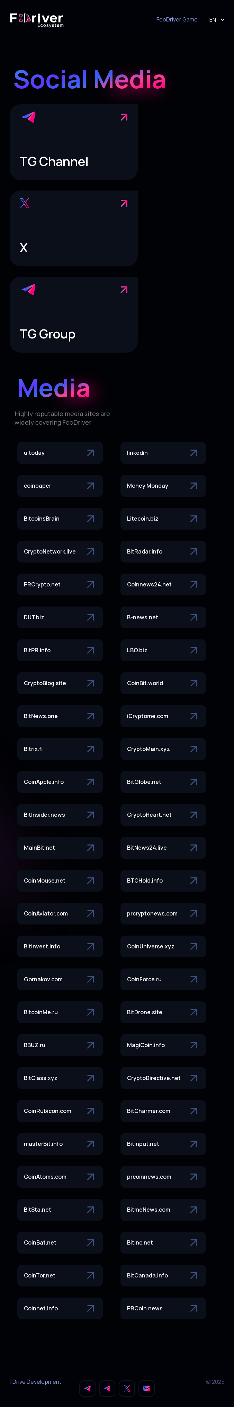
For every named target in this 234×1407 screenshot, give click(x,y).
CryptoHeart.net (163, 815)
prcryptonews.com (163, 914)
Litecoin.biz (163, 519)
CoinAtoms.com (60, 1177)
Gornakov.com (60, 979)
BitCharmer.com (163, 1111)
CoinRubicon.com (60, 1111)
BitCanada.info (163, 1276)
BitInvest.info (60, 947)
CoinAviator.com (60, 914)
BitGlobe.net (163, 782)
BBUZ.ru (60, 1045)
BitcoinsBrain (60, 519)
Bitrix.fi (60, 749)
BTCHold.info (163, 881)
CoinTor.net (60, 1276)
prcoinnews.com (163, 1177)
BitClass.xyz (60, 1078)
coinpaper (60, 486)
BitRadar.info (163, 552)
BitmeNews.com (163, 1210)
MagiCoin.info (163, 1045)
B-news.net (163, 617)
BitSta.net (60, 1210)
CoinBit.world (163, 683)
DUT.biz (60, 617)
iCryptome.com (163, 716)
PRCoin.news (163, 1309)
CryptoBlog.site (60, 683)
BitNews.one (60, 716)
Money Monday (163, 486)
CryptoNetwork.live (60, 552)
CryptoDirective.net (163, 1078)
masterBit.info (60, 1144)
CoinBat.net (60, 1243)
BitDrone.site (163, 1012)
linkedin (163, 453)
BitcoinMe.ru (60, 1012)
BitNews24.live (163, 848)
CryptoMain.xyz (163, 749)
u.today (60, 453)
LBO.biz (163, 650)
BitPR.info (60, 650)
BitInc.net (163, 1243)
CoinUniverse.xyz (163, 947)
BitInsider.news (60, 815)
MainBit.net (60, 848)
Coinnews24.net (163, 585)
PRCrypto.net (60, 585)
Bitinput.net (163, 1144)
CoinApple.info (60, 782)
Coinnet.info (60, 1309)
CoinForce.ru (163, 979)
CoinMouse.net (60, 881)
